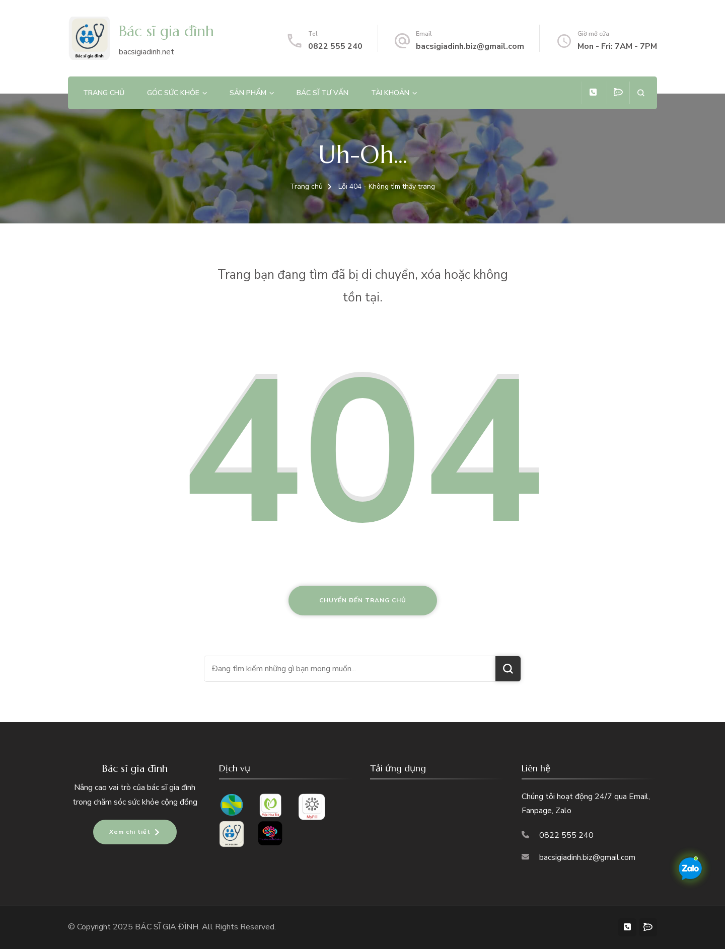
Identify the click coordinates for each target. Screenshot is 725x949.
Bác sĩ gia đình (166, 31)
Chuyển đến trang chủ (362, 600)
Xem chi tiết (130, 832)
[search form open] (640, 93)
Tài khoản (390, 93)
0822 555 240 (335, 46)
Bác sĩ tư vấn (322, 93)
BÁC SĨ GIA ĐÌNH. (168, 926)
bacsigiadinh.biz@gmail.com (470, 46)
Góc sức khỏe (173, 93)
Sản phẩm (248, 93)
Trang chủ (103, 93)
